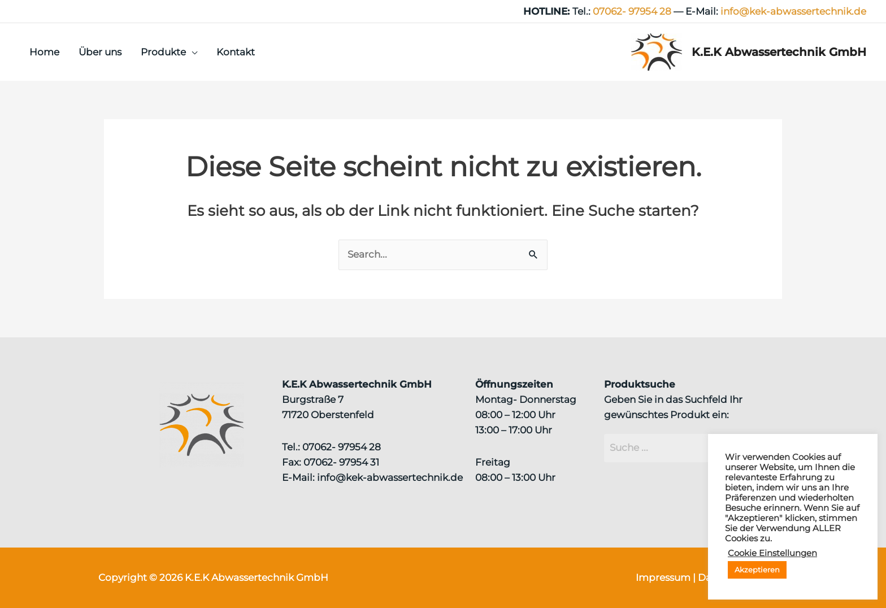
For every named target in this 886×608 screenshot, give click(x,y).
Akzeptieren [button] (757, 569)
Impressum (663, 577)
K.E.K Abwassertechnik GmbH (779, 52)
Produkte (163, 52)
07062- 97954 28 (632, 11)
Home (44, 52)
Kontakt (235, 52)
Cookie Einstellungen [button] (772, 553)
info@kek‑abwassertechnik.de (793, 11)
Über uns (100, 52)
